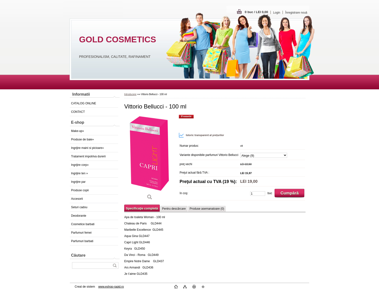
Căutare (78, 255)
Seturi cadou (79, 207)
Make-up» (77, 131)
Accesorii (77, 198)
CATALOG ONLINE (83, 103)
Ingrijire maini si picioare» (87, 148)
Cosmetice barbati (83, 224)
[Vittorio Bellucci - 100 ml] (149, 159)
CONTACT (78, 112)
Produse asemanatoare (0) (207, 208)
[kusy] (257, 193)
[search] (114, 265)
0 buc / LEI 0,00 (256, 12)
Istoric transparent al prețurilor (201, 135)
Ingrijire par (78, 182)
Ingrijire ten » (79, 173)
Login (276, 12)
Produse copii (80, 190)
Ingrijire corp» (80, 165)
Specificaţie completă (142, 208)
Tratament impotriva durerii (88, 156)
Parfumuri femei (81, 232)
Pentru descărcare (174, 208)
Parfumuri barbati (82, 241)
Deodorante (78, 215)
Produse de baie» (82, 139)
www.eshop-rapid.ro (111, 286)
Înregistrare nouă (296, 12)
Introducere (130, 94)
